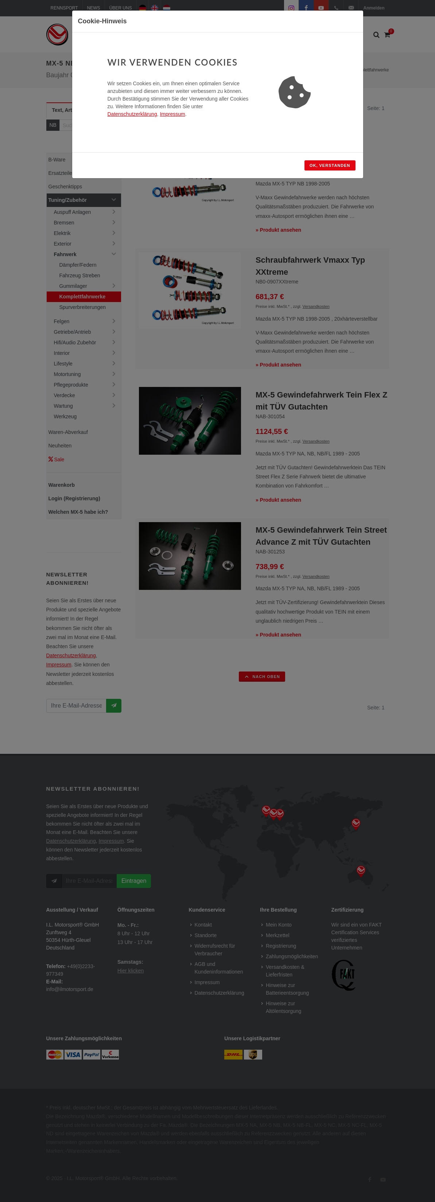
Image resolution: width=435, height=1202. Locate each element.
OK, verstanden (330, 165)
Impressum (172, 114)
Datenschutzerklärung (132, 114)
